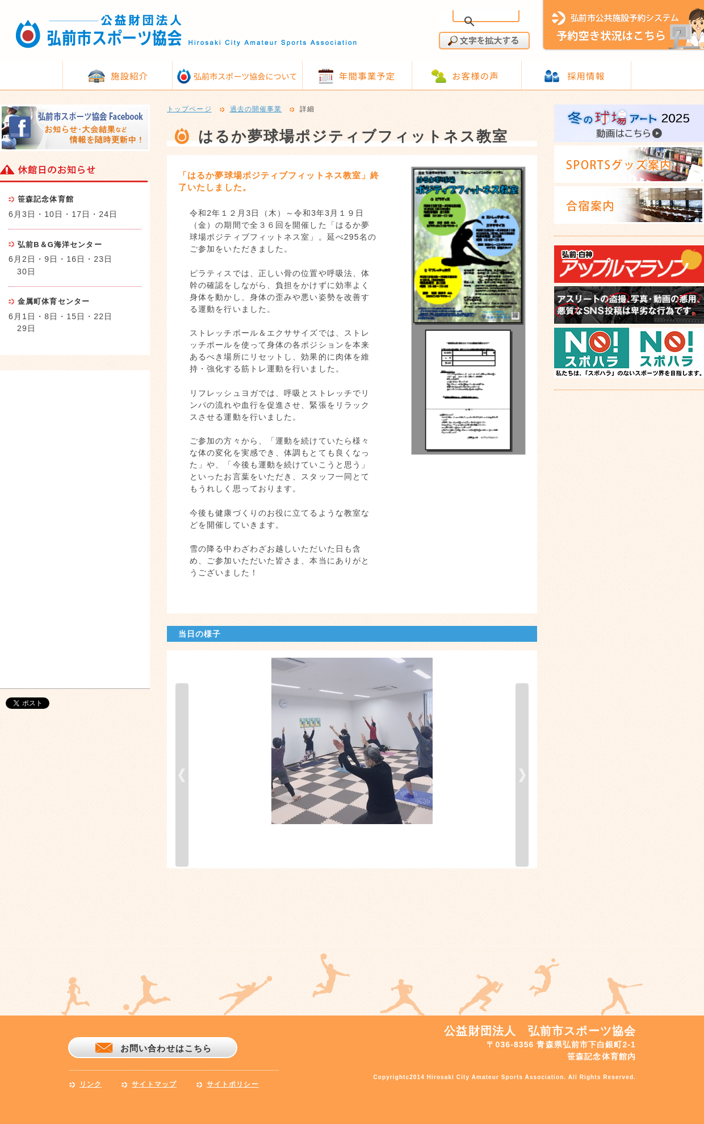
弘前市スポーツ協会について (245, 76)
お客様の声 (475, 75)
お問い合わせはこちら (166, 1048)
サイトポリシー (233, 1084)
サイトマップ (154, 1084)
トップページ (189, 109)
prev (181, 775)
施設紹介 (129, 75)
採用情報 (586, 75)
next (522, 775)
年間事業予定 (367, 75)
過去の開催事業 (256, 109)
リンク (90, 1084)
